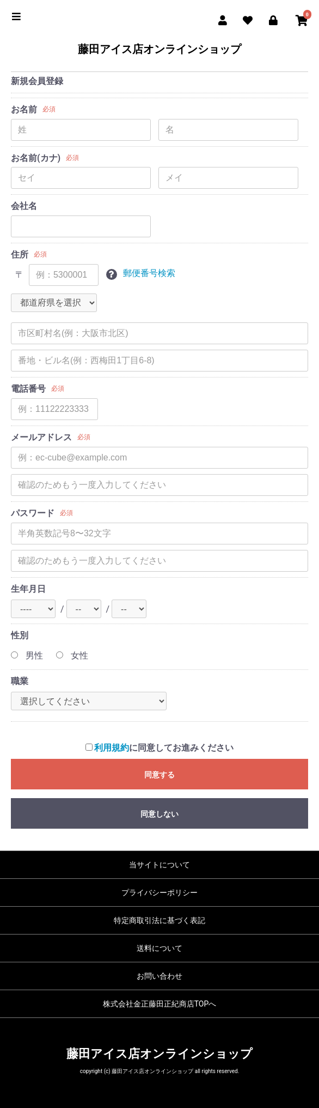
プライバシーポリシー (159, 892)
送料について (159, 948)
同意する (159, 774)
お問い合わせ (159, 976)
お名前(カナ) (35, 158)
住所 (19, 254)
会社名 (24, 206)
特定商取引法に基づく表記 (159, 920)
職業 (19, 681)
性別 (19, 635)
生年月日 (28, 589)
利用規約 (111, 747)
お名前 (24, 109)
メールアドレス (41, 437)
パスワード (32, 513)
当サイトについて (159, 864)
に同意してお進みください (159, 747)
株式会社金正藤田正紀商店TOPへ (160, 1003)
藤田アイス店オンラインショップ (159, 49)
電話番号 (28, 389)
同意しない (159, 814)
